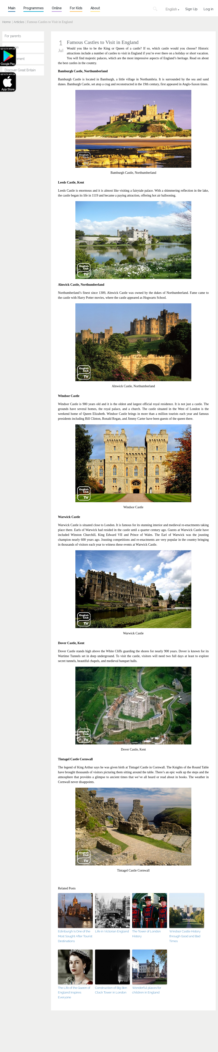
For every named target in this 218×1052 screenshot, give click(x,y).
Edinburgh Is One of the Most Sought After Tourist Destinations (75, 936)
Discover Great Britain (20, 70)
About (95, 8)
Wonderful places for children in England (146, 990)
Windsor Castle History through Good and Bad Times (185, 936)
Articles (19, 22)
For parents (13, 36)
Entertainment (15, 59)
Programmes (33, 8)
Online (57, 8)
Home (6, 22)
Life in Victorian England (112, 931)
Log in (208, 8)
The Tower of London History (146, 934)
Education (12, 47)
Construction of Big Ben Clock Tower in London (111, 990)
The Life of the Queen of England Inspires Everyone (74, 992)
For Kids (76, 8)
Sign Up (191, 8)
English (171, 9)
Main (11, 8)
